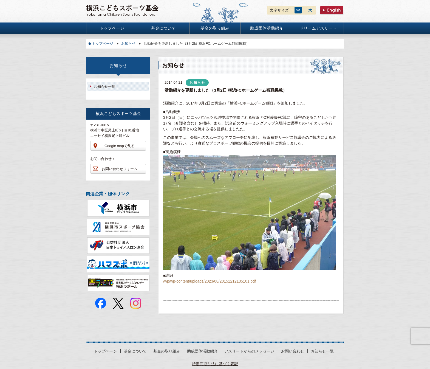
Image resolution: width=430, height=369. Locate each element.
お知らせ (128, 43)
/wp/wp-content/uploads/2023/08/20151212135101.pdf (209, 281)
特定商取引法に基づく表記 (215, 364)
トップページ (102, 43)
